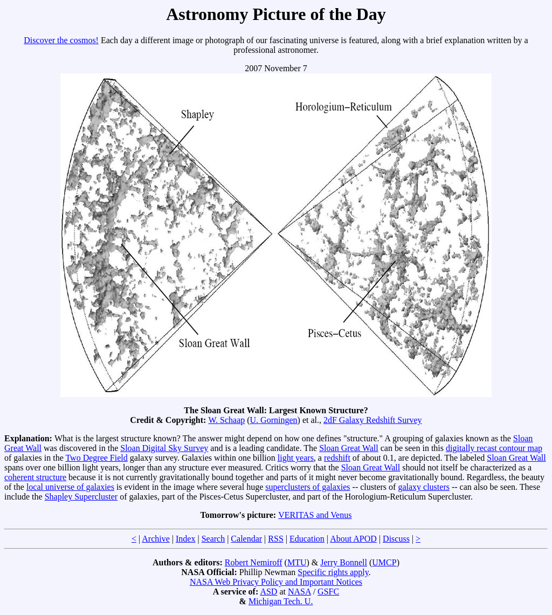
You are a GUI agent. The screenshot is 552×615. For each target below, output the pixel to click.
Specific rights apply (333, 572)
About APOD (353, 538)
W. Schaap (226, 420)
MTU (297, 562)
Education (307, 538)
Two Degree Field (96, 457)
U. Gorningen (274, 420)
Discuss (396, 538)
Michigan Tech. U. (281, 601)
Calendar (246, 538)
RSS (275, 538)
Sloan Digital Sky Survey (164, 448)
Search (213, 538)
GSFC (328, 591)
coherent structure (35, 477)
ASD (268, 591)
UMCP (384, 562)
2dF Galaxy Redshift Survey (372, 420)
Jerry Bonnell (343, 562)
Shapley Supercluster (81, 496)
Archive (156, 538)
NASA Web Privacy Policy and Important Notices (276, 581)
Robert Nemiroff (253, 562)
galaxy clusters (424, 486)
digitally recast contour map (494, 448)
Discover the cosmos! (61, 40)
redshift (337, 457)
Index (185, 538)
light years (296, 457)
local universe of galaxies (70, 486)
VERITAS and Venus (314, 515)
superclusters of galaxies (307, 486)
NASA (299, 591)
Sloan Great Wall (348, 448)
